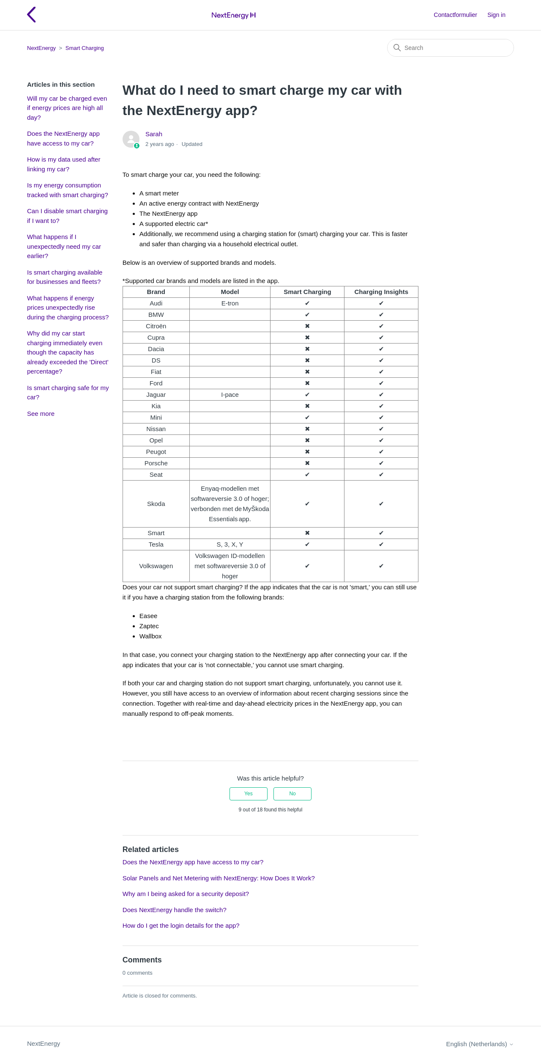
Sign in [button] (496, 14)
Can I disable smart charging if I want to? (67, 215)
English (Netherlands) (480, 1043)
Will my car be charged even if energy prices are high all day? (67, 108)
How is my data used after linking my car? (63, 164)
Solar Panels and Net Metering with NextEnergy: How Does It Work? (219, 878)
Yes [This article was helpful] (248, 794)
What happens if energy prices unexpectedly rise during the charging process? (68, 307)
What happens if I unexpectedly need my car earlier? (64, 246)
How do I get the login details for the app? (181, 925)
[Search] (451, 47)
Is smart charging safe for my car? (68, 392)
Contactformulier (455, 14)
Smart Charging (85, 48)
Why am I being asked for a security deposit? (186, 893)
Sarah (153, 133)
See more (41, 413)
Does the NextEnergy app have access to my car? (63, 138)
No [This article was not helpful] (292, 794)
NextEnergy (41, 48)
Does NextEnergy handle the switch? (175, 909)
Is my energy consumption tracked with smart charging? (67, 189)
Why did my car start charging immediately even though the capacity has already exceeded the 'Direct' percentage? (68, 352)
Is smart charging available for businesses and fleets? (64, 277)
